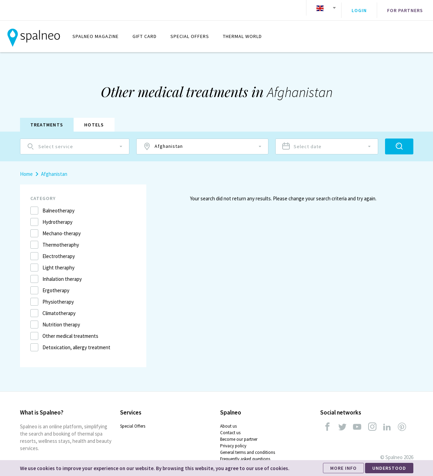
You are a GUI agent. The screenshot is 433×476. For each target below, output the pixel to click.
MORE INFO (343, 468)
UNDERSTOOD (389, 468)
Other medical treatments (70, 330)
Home (26, 168)
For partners (405, 8)
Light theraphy (58, 262)
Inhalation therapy (62, 273)
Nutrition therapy (61, 319)
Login (359, 8)
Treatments (46, 119)
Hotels (94, 119)
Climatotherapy (59, 308)
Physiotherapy (58, 296)
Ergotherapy (55, 285)
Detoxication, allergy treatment (76, 342)
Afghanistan (54, 168)
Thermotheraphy (60, 239)
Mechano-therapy (61, 228)
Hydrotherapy (57, 216)
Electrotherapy (58, 251)
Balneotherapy (58, 205)
